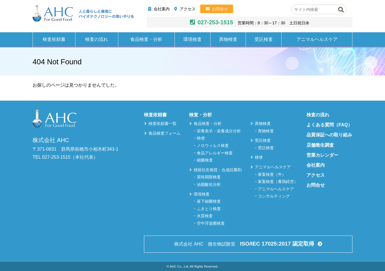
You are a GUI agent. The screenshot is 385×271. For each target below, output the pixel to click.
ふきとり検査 (209, 208)
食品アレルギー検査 (215, 153)
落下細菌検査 (209, 201)
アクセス (188, 9)
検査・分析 (200, 114)
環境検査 (192, 39)
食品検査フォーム (165, 133)
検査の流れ (96, 39)
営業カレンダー (322, 155)
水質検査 (205, 216)
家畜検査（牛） (272, 174)
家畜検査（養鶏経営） (278, 181)
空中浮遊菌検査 (211, 223)
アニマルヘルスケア (317, 39)
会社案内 (162, 9)
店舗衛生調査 (320, 145)
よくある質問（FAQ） (329, 124)
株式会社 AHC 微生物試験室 (244, 244)
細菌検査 (205, 160)
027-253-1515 (215, 22)
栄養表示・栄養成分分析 (219, 131)
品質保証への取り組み (329, 134)
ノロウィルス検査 (213, 145)
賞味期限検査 (209, 177)
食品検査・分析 (146, 39)
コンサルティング (274, 196)
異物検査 (228, 39)
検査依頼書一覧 (163, 123)
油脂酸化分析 (209, 184)
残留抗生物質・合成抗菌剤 (218, 170)
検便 (201, 138)
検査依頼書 (54, 39)
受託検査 (263, 39)
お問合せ (220, 9)
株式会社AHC (83, 13)
